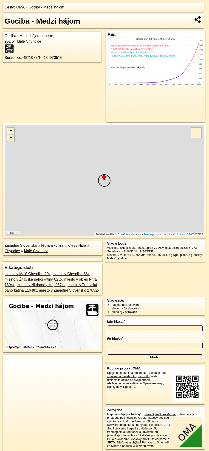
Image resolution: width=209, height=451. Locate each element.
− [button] (10, 138)
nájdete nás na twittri (125, 304)
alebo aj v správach (124, 312)
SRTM (111, 442)
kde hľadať (116, 322)
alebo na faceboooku (125, 308)
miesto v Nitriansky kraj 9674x (41, 285)
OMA (20, 7)
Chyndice (12, 251)
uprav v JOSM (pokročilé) (162, 247)
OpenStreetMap (127, 234)
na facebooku (138, 372)
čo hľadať (115, 339)
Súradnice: (13, 58)
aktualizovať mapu (132, 247)
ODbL (142, 417)
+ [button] (10, 131)
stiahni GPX (115, 255)
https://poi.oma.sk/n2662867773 (185, 234)
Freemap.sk (150, 234)
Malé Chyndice (36, 251)
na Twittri (144, 376)
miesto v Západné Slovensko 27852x (69, 290)
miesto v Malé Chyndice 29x (28, 274)
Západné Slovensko (21, 245)
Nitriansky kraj (52, 245)
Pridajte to (148, 442)
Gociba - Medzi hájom (46, 7)
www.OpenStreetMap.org (160, 414)
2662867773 (188, 247)
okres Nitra (77, 245)
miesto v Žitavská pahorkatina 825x (33, 279)
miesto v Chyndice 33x (71, 274)
